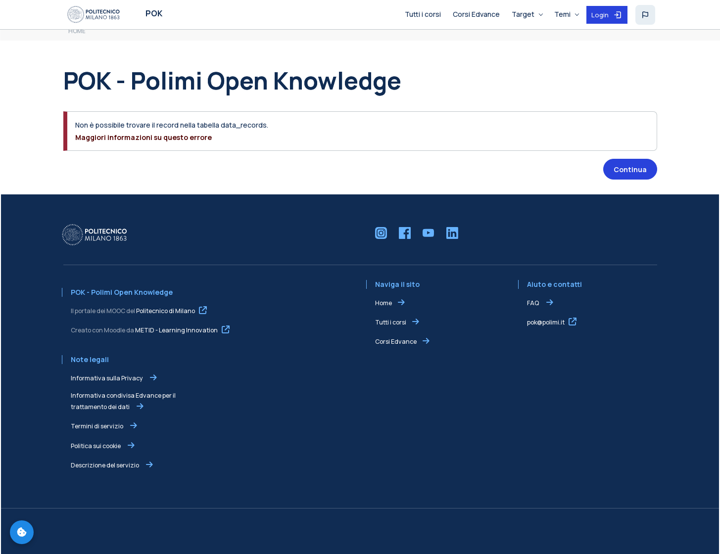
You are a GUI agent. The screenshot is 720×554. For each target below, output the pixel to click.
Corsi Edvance (396, 341)
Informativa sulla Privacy (107, 378)
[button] (645, 15)
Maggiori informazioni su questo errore (143, 137)
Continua (630, 169)
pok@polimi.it (546, 322)
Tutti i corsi (390, 322)
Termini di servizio (97, 426)
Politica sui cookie (96, 446)
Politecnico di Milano (165, 311)
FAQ (533, 303)
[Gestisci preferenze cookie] (22, 532)
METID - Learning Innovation (176, 330)
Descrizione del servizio (105, 465)
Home (383, 303)
